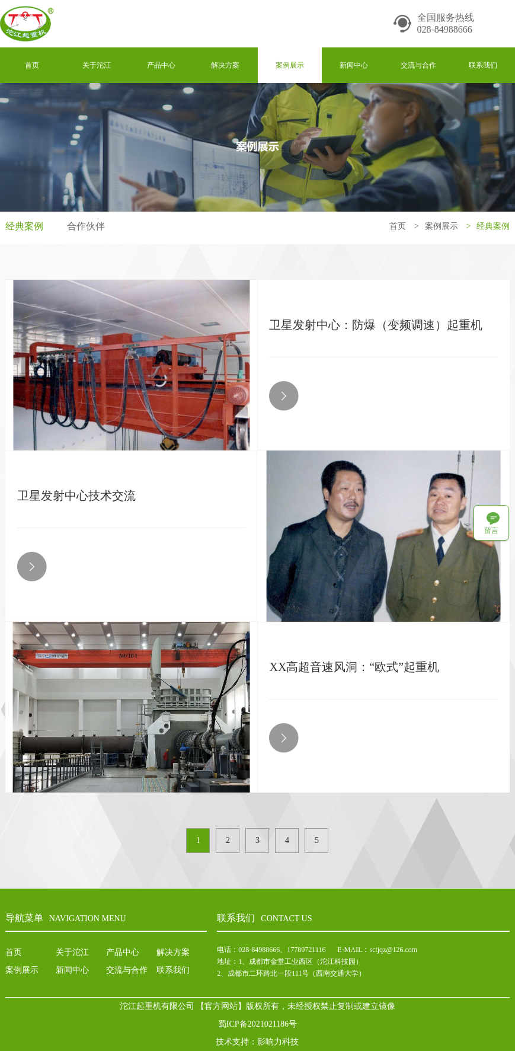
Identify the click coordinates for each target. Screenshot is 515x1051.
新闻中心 (354, 65)
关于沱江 (96, 65)
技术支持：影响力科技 (257, 1041)
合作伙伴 (86, 226)
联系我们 (483, 65)
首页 (32, 65)
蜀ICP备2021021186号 (257, 1024)
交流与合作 (418, 65)
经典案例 (24, 226)
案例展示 (290, 65)
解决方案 (225, 65)
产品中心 (161, 65)
